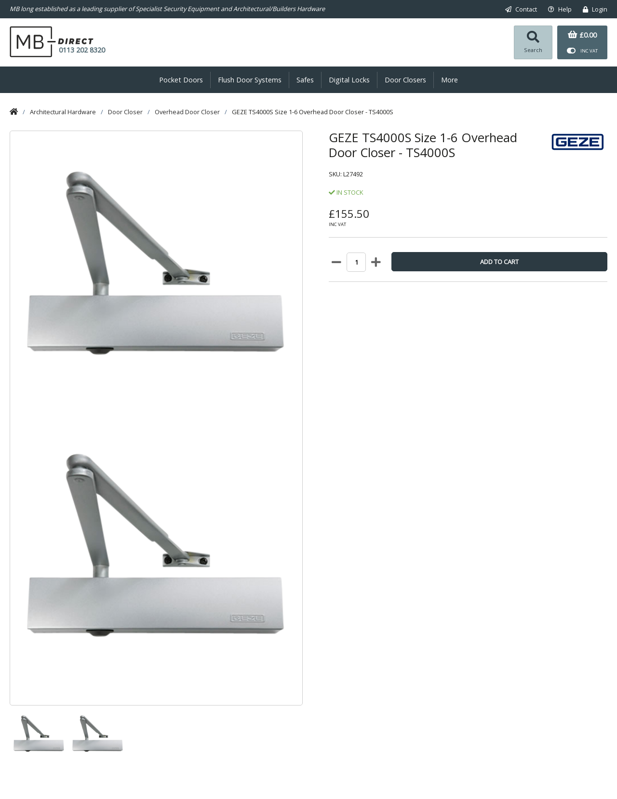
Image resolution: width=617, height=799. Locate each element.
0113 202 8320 (82, 49)
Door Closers (405, 80)
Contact (521, 9)
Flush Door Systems (250, 80)
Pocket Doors (181, 80)
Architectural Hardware (63, 111)
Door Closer (125, 111)
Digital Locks (349, 80)
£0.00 (582, 35)
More (449, 80)
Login (595, 9)
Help (560, 9)
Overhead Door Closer (187, 111)
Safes (305, 80)
